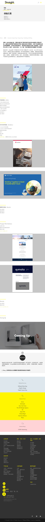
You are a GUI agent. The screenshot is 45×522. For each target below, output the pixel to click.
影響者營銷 (32, 447)
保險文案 (19, 472)
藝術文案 (19, 480)
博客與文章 (6, 462)
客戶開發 (32, 448)
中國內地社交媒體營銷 (35, 453)
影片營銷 (19, 442)
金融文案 (19, 471)
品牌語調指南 (6, 450)
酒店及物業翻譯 (33, 477)
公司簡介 (5, 444)
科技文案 (19, 473)
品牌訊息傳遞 (6, 442)
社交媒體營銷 (33, 445)
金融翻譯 (32, 469)
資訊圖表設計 (20, 448)
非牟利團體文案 (20, 476)
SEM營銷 (32, 444)
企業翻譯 (32, 473)
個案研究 (5, 461)
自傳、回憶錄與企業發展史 (9, 446)
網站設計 (19, 441)
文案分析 (5, 453)
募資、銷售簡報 (7, 471)
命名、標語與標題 (7, 451)
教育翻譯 (32, 476)
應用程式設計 (20, 447)
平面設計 (5, 470)
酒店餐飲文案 (20, 479)
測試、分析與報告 (34, 451)
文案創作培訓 (33, 484)
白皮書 (5, 459)
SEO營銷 (32, 442)
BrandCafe (38, 520)
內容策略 (5, 441)
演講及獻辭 (6, 448)
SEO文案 (19, 444)
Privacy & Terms (26, 520)
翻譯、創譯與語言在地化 (35, 468)
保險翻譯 (32, 471)
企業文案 (19, 475)
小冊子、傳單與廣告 (8, 468)
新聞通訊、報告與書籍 (8, 474)
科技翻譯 (32, 472)
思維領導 (5, 458)
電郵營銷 (19, 445)
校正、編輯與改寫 (21, 469)
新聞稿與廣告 (6, 472)
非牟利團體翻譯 (33, 475)
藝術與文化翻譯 (33, 479)
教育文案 (19, 477)
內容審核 (32, 454)
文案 (18, 468)
